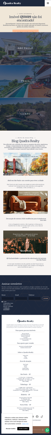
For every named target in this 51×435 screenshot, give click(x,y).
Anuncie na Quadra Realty (25, 346)
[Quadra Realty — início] (23, 3)
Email (17, 295)
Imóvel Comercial (25, 336)
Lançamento (25, 340)
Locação (26, 337)
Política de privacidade (35, 420)
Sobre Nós (25, 355)
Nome (4, 295)
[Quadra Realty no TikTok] (42, 416)
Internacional (25, 369)
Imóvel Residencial (25, 335)
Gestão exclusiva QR (25, 347)
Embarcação (25, 368)
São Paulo (25, 364)
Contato (25, 358)
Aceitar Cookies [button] (23, 428)
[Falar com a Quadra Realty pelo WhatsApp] (47, 430)
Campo (25, 365)
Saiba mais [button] (25, 423)
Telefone (31, 295)
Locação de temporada (25, 339)
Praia (25, 367)
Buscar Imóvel (25, 333)
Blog (25, 357)
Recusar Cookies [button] (11, 428)
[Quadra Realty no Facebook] (37, 416)
